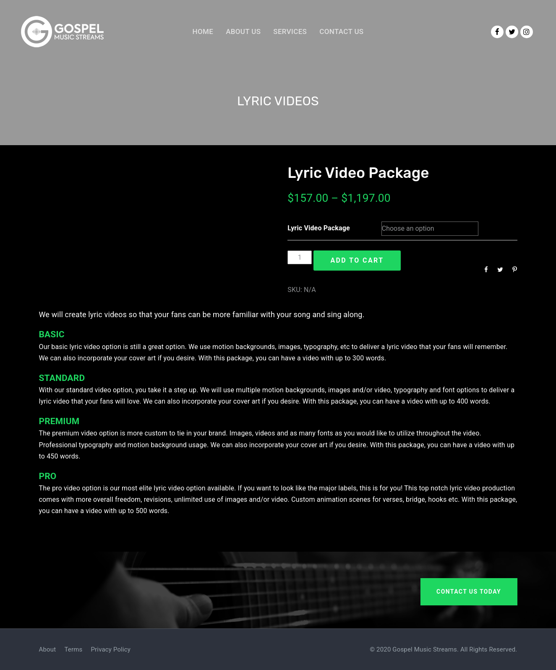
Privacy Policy (111, 649)
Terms (73, 649)
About (47, 649)
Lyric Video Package (318, 228)
